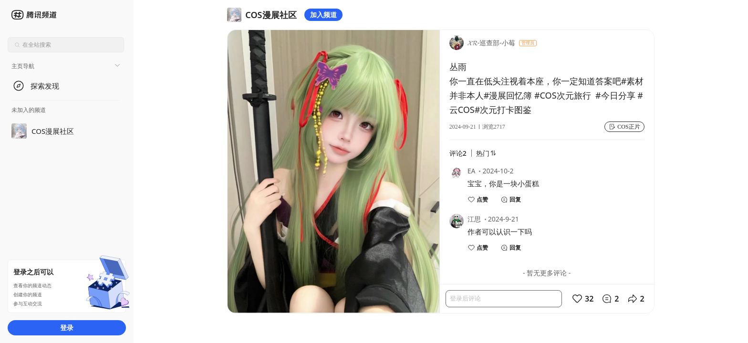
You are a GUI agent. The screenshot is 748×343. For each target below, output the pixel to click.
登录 (66, 327)
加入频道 (323, 14)
